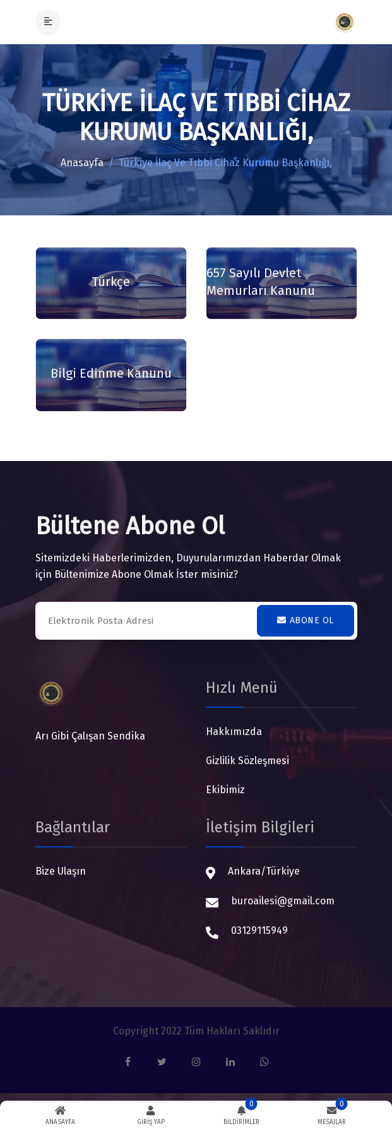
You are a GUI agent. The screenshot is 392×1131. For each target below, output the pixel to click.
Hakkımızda (234, 732)
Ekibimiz (225, 790)
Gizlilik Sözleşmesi (247, 761)
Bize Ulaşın (60, 871)
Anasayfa (82, 163)
